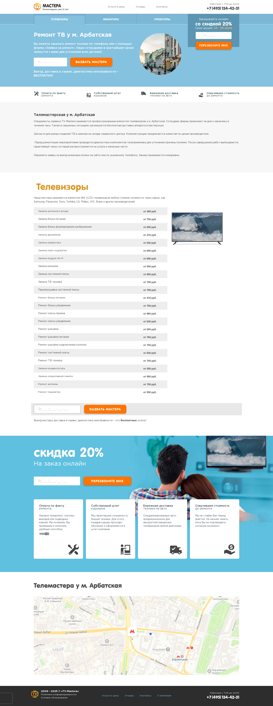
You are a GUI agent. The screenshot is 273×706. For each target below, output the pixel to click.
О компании (164, 696)
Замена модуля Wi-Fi (51, 258)
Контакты (161, 7)
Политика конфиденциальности (59, 695)
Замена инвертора (49, 243)
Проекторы (162, 19)
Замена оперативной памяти (55, 376)
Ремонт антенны (48, 384)
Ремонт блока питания (52, 298)
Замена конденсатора (51, 368)
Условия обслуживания (55, 698)
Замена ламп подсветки (52, 250)
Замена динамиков (49, 235)
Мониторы (111, 19)
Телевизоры (59, 19)
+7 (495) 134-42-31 (222, 8)
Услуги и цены (115, 7)
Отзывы (139, 7)
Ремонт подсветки (49, 392)
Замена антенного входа (53, 211)
